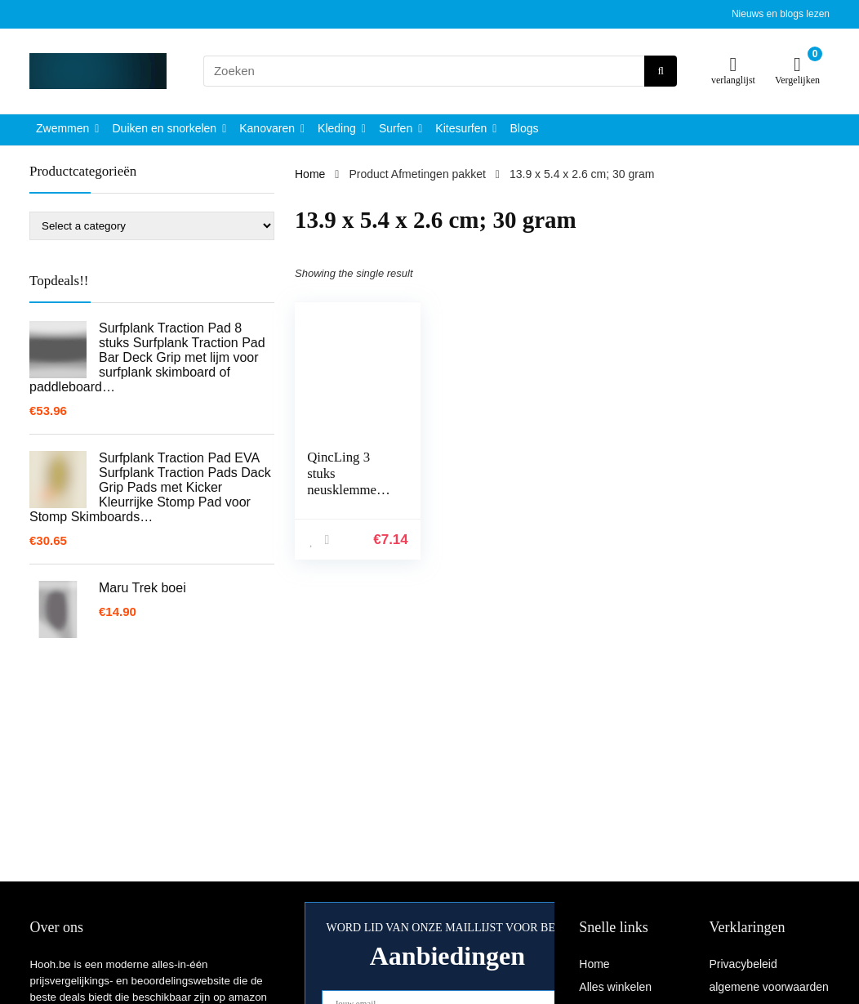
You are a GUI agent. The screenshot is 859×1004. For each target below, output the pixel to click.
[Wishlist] (733, 64)
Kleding (337, 128)
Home (310, 174)
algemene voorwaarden (768, 986)
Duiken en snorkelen (164, 128)
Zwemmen (62, 128)
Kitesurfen (461, 128)
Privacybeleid (743, 964)
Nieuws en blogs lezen (781, 14)
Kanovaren (267, 128)
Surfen (395, 128)
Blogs (524, 128)
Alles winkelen (615, 986)
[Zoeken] (660, 71)
